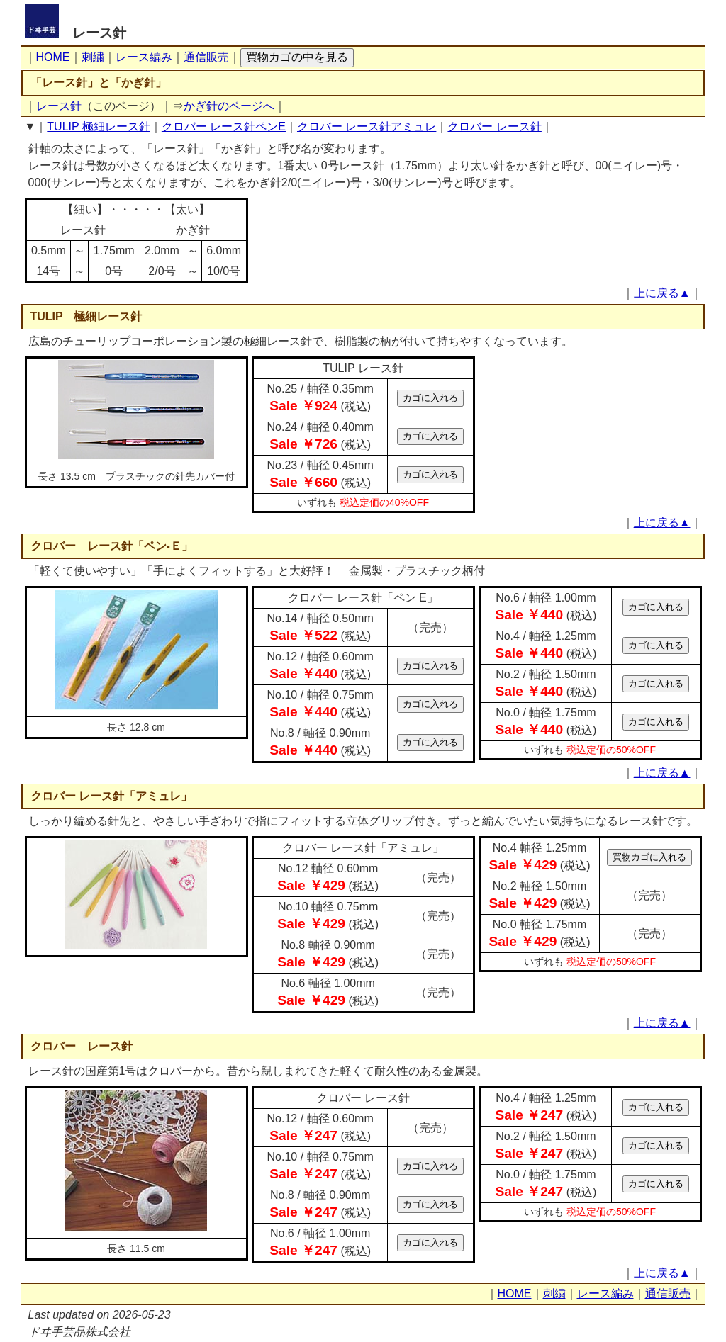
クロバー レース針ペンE (224, 126)
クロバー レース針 (494, 126)
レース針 (99, 33)
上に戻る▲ (662, 293)
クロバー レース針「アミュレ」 (111, 796)
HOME (53, 57)
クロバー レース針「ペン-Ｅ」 (111, 546)
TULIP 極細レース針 (98, 126)
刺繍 (93, 57)
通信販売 (206, 57)
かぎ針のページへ (229, 106)
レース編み (144, 57)
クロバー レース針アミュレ (366, 126)
